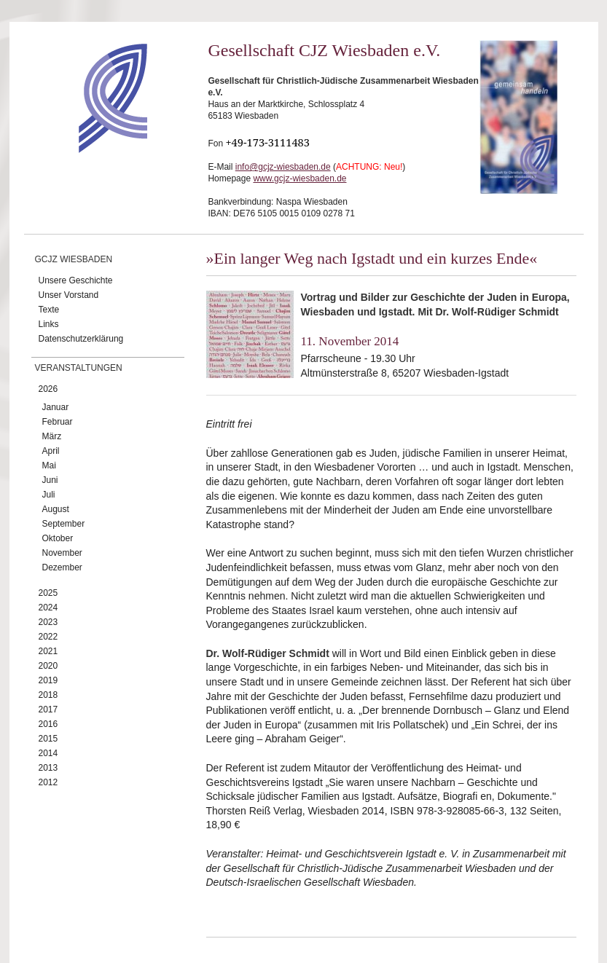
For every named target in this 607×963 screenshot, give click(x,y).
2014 (48, 753)
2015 (48, 739)
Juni (50, 480)
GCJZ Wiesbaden (74, 259)
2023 (48, 622)
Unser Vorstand (69, 295)
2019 (48, 680)
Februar (57, 422)
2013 (48, 768)
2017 (48, 709)
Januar (55, 407)
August (55, 509)
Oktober (58, 538)
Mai (49, 465)
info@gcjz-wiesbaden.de (283, 167)
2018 (48, 695)
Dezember (62, 567)
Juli (48, 495)
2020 (48, 666)
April (51, 451)
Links (49, 324)
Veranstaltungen (78, 368)
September (63, 524)
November (62, 553)
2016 (48, 724)
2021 (48, 651)
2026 (48, 389)
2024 (48, 607)
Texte (49, 309)
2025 (48, 593)
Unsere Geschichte (76, 280)
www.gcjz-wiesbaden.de (299, 178)
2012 (48, 782)
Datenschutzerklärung (81, 339)
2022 (48, 637)
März (52, 436)
